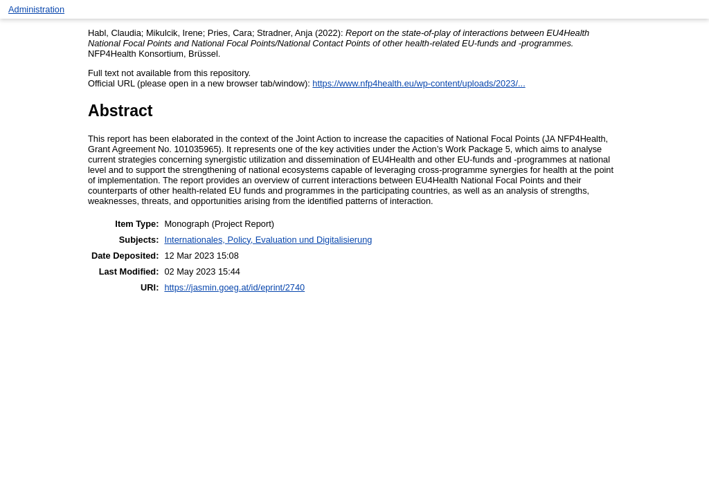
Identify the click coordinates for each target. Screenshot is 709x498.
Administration (36, 9)
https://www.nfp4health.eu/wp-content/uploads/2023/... (418, 83)
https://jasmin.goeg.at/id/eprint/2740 (234, 287)
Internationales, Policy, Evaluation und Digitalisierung (268, 239)
